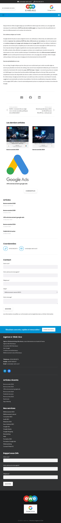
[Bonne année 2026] (18, 138)
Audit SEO (6, 419)
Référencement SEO (8, 412)
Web (4, 436)
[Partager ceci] (30, 97)
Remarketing (6, 434)
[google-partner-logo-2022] (52, 8)
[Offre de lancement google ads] (18, 170)
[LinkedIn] (3, 15)
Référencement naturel (9, 414)
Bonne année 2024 (9, 224)
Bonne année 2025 (9, 210)
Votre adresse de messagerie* (30, 274)
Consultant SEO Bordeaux (10, 346)
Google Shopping (8, 431)
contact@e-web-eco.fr (31, 248)
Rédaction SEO (7, 421)
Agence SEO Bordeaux (9, 343)
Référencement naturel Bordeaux (12, 352)
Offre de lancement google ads (13, 217)
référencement (12, 30)
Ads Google (6, 348)
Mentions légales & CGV (36, 520)
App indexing (7, 401)
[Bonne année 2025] (43, 138)
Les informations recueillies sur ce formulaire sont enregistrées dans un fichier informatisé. (28, 314)
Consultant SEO (7, 416)
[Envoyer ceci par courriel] (21, 97)
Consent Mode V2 (8, 446)
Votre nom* (30, 266)
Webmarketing (7, 444)
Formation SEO (7, 439)
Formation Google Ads (9, 441)
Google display (7, 429)
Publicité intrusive (9, 231)
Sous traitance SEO (8, 424)
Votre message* (30, 300)
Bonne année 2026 (9, 203)
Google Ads (6, 426)
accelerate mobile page (28, 28)
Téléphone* (30, 282)
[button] (59, 15)
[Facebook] (7, 15)
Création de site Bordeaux (10, 350)
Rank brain (6, 399)
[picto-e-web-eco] (30, 498)
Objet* (30, 291)
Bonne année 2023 (8, 396)
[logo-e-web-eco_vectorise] (30, 8)
